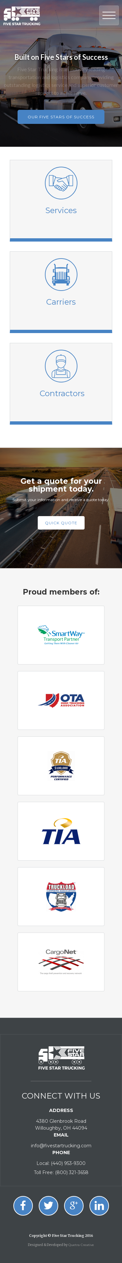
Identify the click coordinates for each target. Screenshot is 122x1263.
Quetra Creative (81, 1245)
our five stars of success (61, 116)
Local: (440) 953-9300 (61, 1163)
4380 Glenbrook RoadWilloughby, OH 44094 (61, 1124)
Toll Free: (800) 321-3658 (61, 1172)
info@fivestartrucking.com (61, 1146)
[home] (21, 14)
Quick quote (61, 522)
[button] (109, 15)
